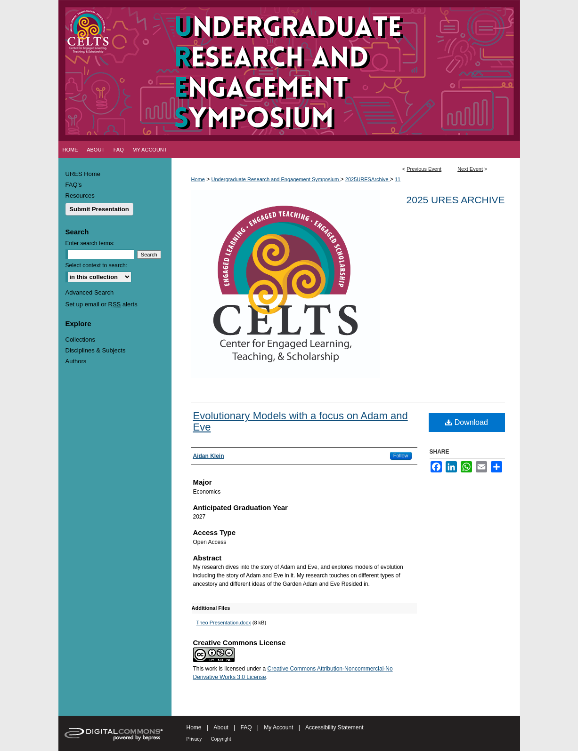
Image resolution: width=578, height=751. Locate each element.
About (220, 727)
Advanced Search (89, 292)
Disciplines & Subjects (95, 350)
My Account (278, 727)
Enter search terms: (90, 243)
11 (397, 179)
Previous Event (424, 169)
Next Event (470, 169)
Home (198, 179)
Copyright (221, 739)
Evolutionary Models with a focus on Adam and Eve (300, 421)
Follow (400, 455)
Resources (80, 195)
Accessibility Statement (334, 727)
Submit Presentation (99, 209)
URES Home (82, 173)
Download (466, 422)
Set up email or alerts (101, 304)
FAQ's (73, 184)
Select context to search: (96, 265)
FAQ (246, 727)
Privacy (194, 739)
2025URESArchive (367, 179)
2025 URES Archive (456, 199)
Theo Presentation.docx (223, 622)
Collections (80, 339)
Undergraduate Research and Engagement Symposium (276, 179)
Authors (76, 361)
